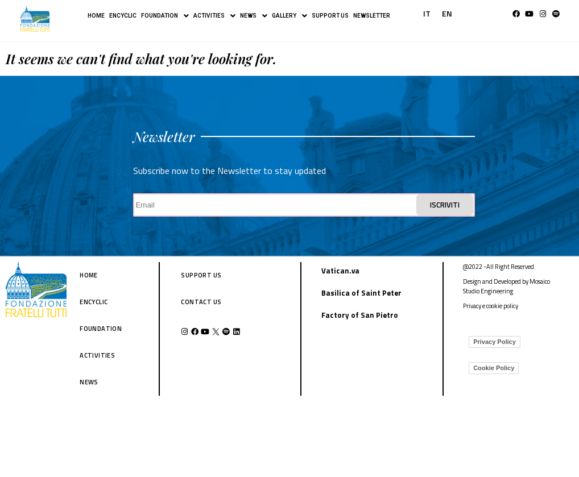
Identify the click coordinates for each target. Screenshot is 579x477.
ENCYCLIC (123, 16)
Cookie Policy (493, 367)
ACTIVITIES (214, 16)
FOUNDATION (165, 16)
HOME (96, 16)
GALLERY (289, 16)
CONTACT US (201, 301)
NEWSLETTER (371, 16)
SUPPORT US (330, 16)
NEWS (253, 16)
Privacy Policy (494, 341)
